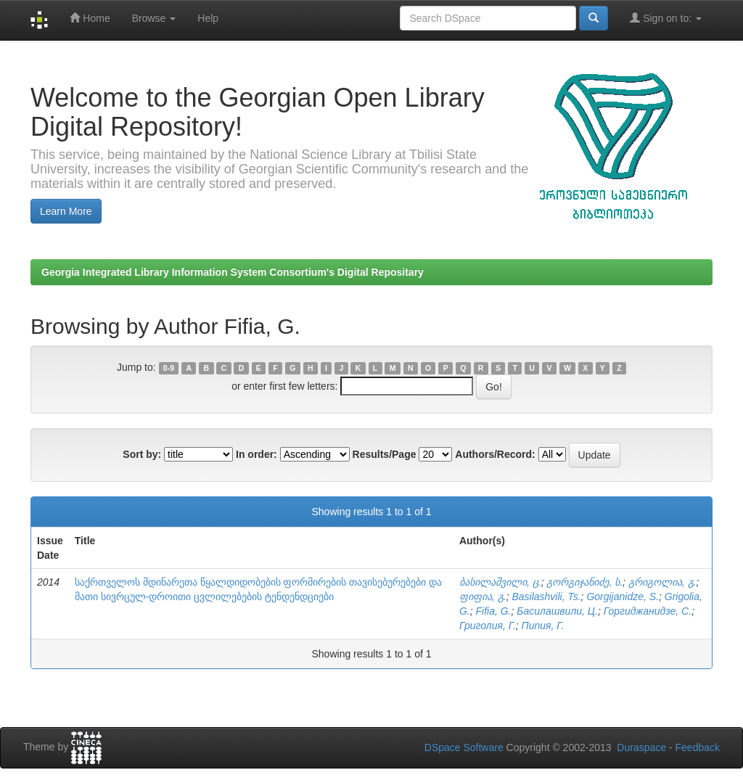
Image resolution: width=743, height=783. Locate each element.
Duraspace (641, 747)
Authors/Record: (495, 454)
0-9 (168, 368)
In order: (256, 454)
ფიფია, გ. (482, 596)
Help (207, 18)
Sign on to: (666, 18)
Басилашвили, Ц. (557, 611)
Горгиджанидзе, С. (647, 611)
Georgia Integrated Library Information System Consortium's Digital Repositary (232, 272)
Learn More (66, 211)
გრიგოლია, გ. (662, 582)
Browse (154, 18)
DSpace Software (464, 747)
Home (90, 18)
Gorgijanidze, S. (622, 596)
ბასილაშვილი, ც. (500, 582)
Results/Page (384, 454)
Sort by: (142, 454)
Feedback (698, 747)
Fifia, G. (494, 611)
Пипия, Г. (543, 625)
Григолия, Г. (487, 625)
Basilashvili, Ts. (546, 596)
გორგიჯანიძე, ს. (584, 582)
